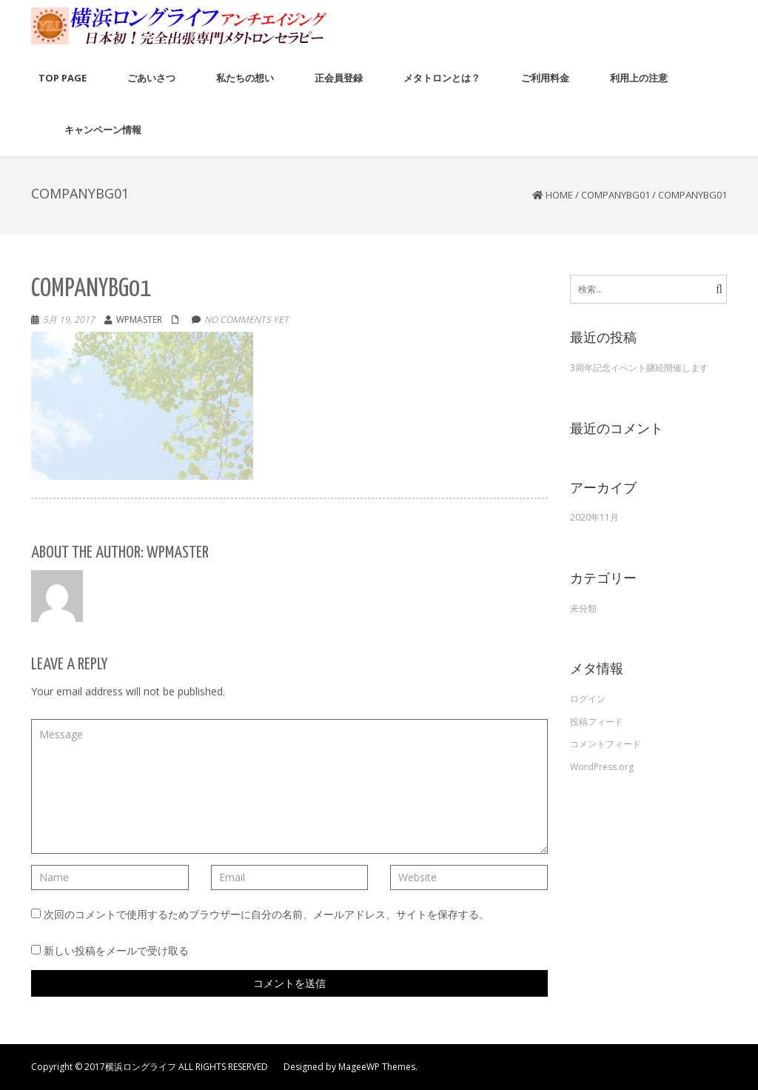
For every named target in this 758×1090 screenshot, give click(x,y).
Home (559, 194)
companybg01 (615, 194)
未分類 (583, 608)
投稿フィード (596, 721)
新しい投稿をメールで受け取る (116, 950)
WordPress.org (602, 766)
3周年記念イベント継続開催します (639, 367)
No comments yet (246, 319)
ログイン (588, 698)
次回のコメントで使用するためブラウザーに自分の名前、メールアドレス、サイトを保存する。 (266, 914)
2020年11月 (594, 517)
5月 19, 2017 (69, 319)
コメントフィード (605, 744)
